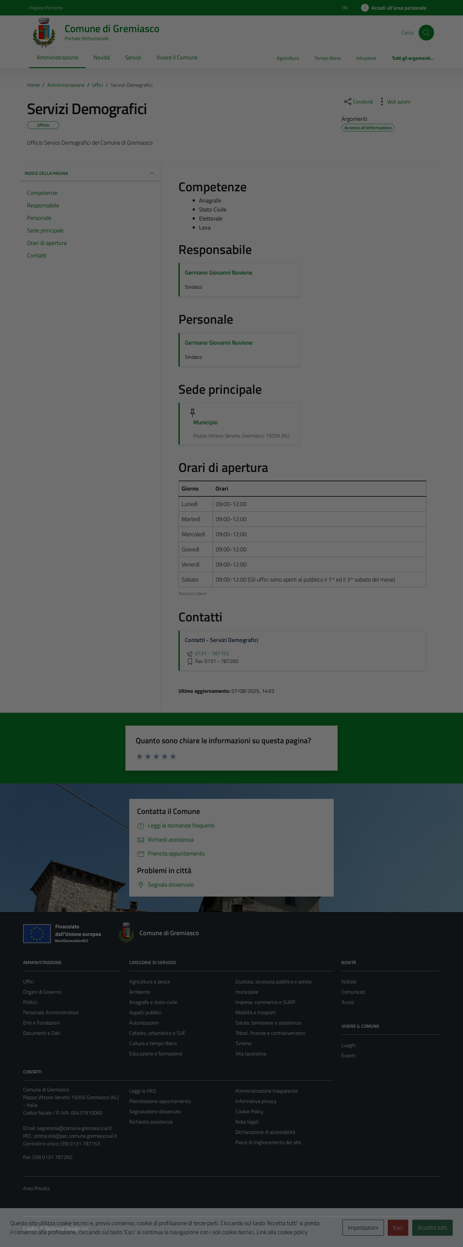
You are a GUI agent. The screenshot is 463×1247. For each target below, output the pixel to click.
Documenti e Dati (41, 1033)
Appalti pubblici (145, 1012)
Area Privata (36, 1188)
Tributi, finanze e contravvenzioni (270, 1033)
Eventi (348, 1055)
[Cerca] (426, 32)
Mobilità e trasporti (255, 1012)
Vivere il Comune (177, 57)
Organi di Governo (42, 992)
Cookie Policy (249, 1111)
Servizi (133, 57)
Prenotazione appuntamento (160, 1101)
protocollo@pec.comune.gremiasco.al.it (75, 1136)
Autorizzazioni (144, 1022)
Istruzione (366, 58)
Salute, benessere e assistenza (268, 1022)
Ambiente (139, 992)
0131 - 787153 (207, 653)
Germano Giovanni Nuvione (218, 272)
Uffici (28, 981)
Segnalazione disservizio (155, 1111)
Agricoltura (288, 58)
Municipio (205, 422)
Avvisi (347, 1002)
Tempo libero (327, 58)
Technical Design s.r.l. (67, 1228)
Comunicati (353, 992)
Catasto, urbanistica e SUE (157, 1033)
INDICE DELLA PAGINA (90, 173)
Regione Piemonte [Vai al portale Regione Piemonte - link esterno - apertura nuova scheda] (46, 7)
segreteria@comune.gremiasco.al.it (74, 1128)
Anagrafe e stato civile (153, 1002)
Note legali (247, 1121)
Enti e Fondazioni (41, 1022)
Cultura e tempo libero (153, 1043)
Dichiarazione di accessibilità (265, 1132)
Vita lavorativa (250, 1053)
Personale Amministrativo (50, 1012)
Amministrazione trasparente (266, 1091)
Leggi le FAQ (142, 1091)
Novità (102, 57)
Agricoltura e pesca (149, 981)
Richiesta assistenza (151, 1121)
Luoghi (348, 1045)
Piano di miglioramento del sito (268, 1142)
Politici (30, 1002)
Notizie (348, 981)
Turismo (243, 1043)
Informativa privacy (256, 1101)
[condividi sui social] (357, 101)
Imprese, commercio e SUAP (265, 1002)
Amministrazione (57, 57)
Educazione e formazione (155, 1053)
